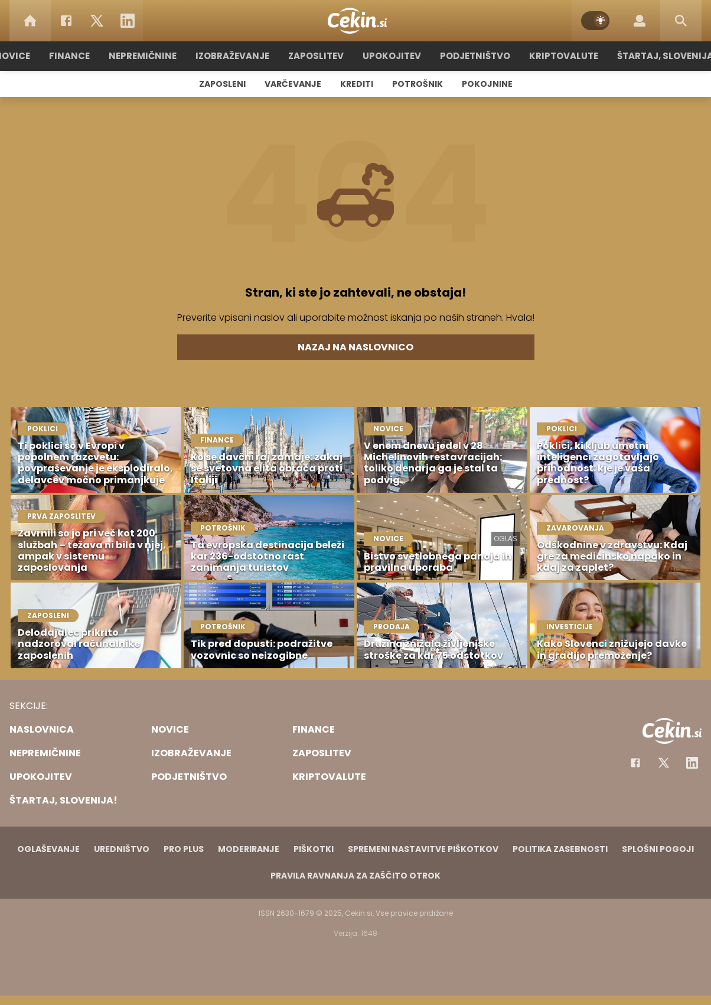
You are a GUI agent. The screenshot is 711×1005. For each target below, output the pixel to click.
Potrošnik (417, 84)
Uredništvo (121, 849)
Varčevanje (293, 84)
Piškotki (313, 849)
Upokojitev (392, 56)
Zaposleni (222, 84)
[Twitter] (96, 20)
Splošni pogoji (658, 849)
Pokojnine (487, 84)
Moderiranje (248, 849)
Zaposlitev (316, 56)
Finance (69, 56)
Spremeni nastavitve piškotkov (423, 849)
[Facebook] (66, 20)
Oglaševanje (48, 849)
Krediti (356, 84)
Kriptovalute (563, 56)
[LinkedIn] (127, 20)
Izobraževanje (232, 56)
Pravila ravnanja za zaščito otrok (355, 876)
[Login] (639, 20)
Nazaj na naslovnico (355, 347)
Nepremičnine (143, 56)
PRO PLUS (184, 849)
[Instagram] (692, 762)
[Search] (681, 20)
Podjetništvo (475, 56)
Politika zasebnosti (560, 849)
